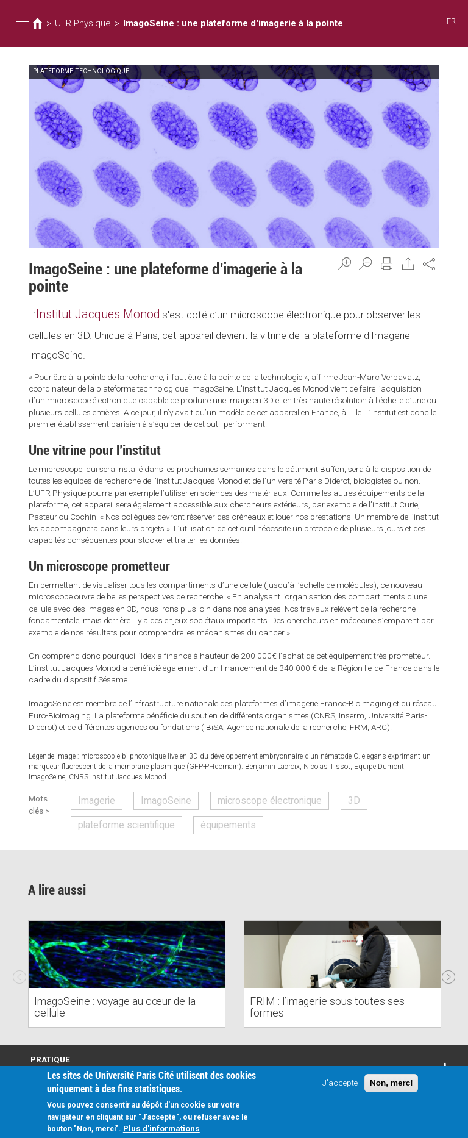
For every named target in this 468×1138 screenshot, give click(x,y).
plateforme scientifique (122, 817)
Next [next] (448, 965)
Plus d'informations (161, 1129)
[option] (126, 965)
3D (317, 796)
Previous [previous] (19, 965)
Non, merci (391, 1083)
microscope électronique (244, 796)
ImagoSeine (156, 796)
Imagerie (96, 796)
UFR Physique (78, 22)
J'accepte (340, 1083)
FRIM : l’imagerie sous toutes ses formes (334, 1005)
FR (452, 22)
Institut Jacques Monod (90, 313)
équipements (211, 817)
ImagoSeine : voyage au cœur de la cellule (122, 1005)
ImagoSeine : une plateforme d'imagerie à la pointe (212, 22)
